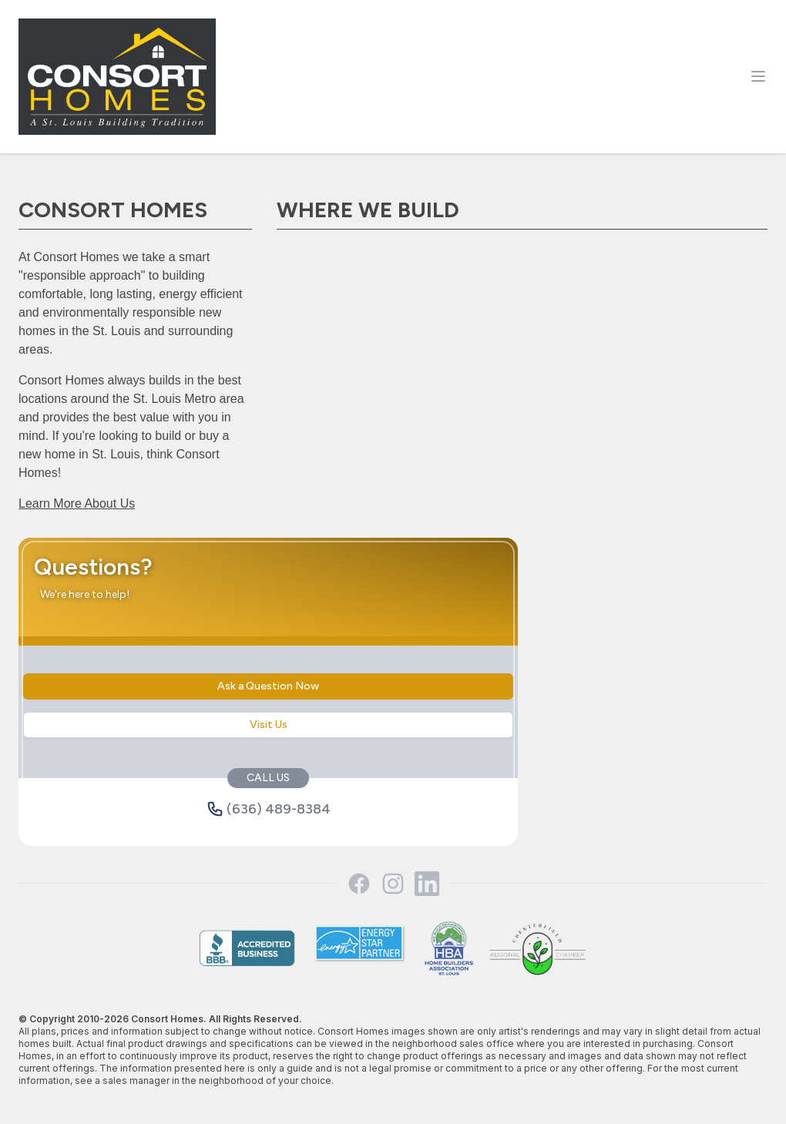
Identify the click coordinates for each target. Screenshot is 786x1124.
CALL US (268, 777)
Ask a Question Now (268, 686)
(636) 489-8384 (269, 809)
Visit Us (268, 724)
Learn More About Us (76, 503)
